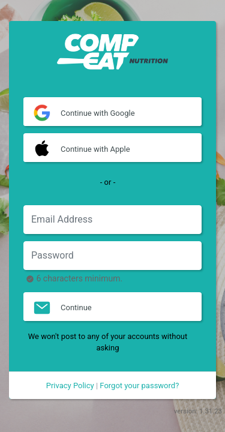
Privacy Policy (70, 385)
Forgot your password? (139, 385)
